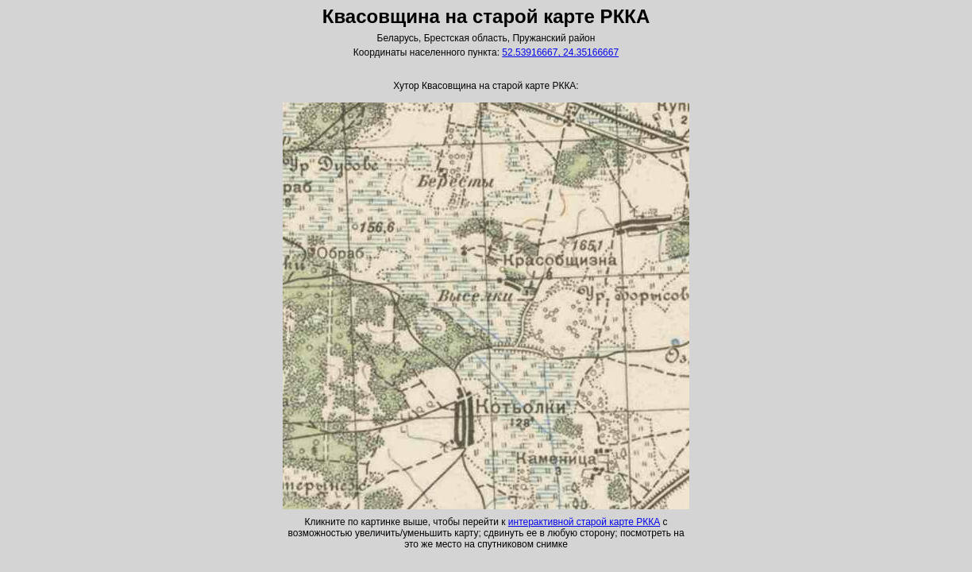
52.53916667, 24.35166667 (560, 52)
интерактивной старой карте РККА (584, 522)
